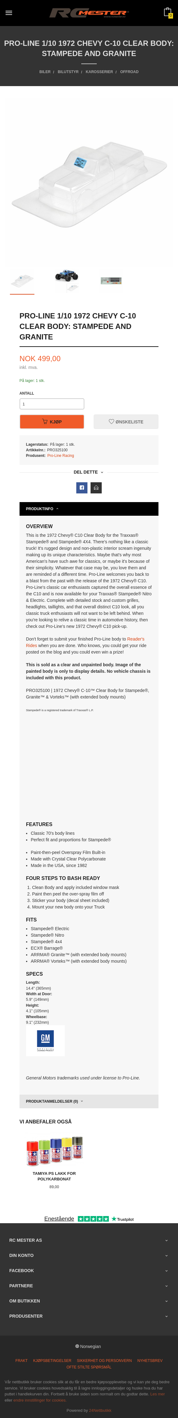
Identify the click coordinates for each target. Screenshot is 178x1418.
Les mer (157, 1394)
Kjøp (52, 421)
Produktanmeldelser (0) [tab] (52, 1101)
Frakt (22, 1361)
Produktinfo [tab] (39, 509)
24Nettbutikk (100, 1410)
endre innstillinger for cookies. (40, 1400)
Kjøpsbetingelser (52, 1361)
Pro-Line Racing (60, 455)
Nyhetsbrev (149, 1361)
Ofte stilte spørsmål (89, 1367)
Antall (27, 393)
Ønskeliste (126, 421)
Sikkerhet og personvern (104, 1361)
